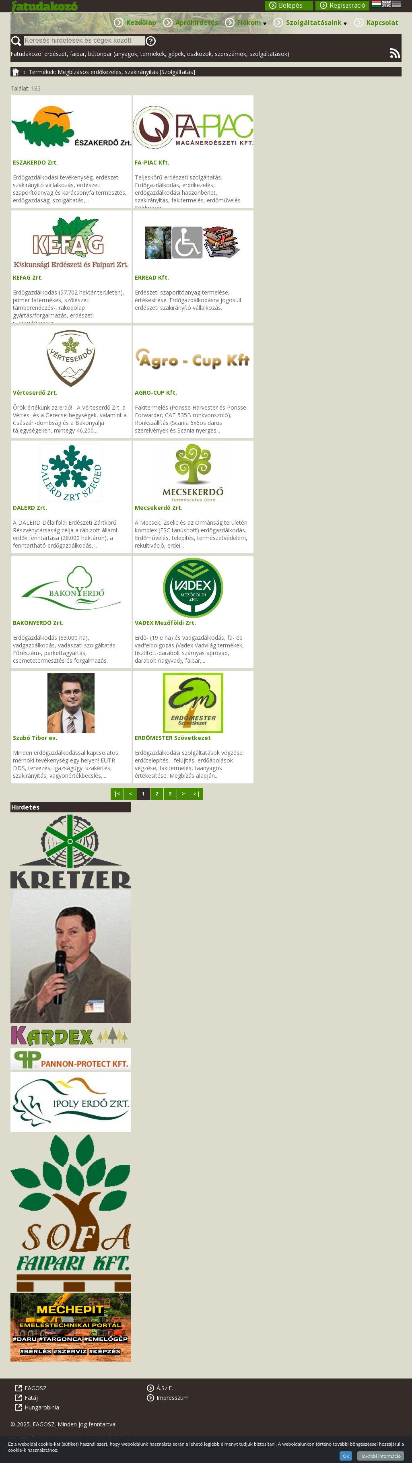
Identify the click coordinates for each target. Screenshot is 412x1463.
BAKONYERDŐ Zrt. (38, 622)
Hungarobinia (42, 1407)
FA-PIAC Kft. (152, 162)
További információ (380, 1456)
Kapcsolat (382, 22)
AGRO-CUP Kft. (156, 392)
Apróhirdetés (196, 22)
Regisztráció (347, 5)
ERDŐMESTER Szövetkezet (173, 738)
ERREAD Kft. (152, 277)
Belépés (291, 5)
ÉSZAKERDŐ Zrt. (35, 162)
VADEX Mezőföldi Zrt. (165, 622)
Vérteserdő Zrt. (35, 392)
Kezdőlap (141, 22)
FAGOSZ (36, 1388)
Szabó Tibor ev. (35, 738)
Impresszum (173, 1397)
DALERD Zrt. (30, 507)
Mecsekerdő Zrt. (159, 507)
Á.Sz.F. (165, 1388)
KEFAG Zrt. (28, 277)
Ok (346, 1456)
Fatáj (31, 1397)
